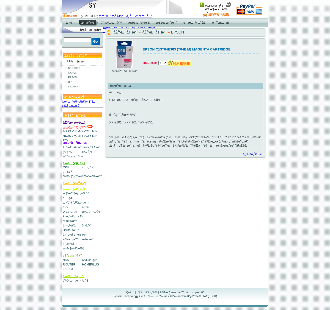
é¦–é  (130, 292)
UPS (85, 280)
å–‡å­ (86, 207)
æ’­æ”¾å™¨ (70, 221)
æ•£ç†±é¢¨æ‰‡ (74, 248)
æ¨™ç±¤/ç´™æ (75, 156)
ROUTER (69, 264)
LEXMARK (74, 86)
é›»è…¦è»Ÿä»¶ (74, 183)
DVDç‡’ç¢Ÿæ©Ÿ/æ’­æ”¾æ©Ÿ (82, 176)
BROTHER (74, 68)
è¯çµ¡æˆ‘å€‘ (195, 292)
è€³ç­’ (66, 207)
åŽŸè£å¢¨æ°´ (72, 147)
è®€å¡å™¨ (71, 239)
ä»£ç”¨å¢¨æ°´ (92, 147)
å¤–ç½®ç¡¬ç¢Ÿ (73, 216)
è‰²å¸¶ (87, 152)
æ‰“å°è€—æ (78, 143)
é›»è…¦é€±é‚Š (74, 189)
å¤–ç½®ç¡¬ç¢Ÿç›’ (74, 234)
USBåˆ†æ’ (71, 230)
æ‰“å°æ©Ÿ (91, 211)
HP (70, 82)
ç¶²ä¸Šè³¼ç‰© (147, 292)
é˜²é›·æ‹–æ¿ (72, 280)
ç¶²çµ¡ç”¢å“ (74, 255)
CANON (72, 72)
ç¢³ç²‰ (67, 152)
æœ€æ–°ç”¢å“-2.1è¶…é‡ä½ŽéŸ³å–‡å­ (128, 27)
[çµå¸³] (74, 105)
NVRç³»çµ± (89, 260)
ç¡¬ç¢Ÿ (67, 171)
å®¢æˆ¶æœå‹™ (218, 7)
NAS (66, 260)
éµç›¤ (68, 198)
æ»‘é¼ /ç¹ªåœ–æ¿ (76, 202)
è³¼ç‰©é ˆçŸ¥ (211, 6)
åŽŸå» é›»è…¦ (74, 122)
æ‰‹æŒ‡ (89, 239)
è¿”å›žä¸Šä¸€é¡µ (253, 154)
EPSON (72, 77)
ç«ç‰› (87, 167)
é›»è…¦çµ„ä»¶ (74, 163)
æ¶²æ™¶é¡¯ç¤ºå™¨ (76, 193)
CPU (66, 167)
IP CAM (68, 269)
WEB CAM (70, 211)
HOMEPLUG (90, 264)
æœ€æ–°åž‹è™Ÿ (78, 127)
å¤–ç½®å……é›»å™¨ (77, 225)
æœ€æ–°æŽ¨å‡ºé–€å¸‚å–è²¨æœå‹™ (125, 16)
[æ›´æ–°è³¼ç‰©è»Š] (76, 101)
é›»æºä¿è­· (74, 276)
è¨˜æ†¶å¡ (70, 244)
